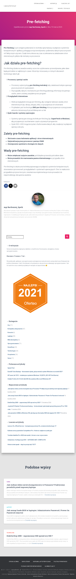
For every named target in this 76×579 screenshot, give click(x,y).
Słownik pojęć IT (50, 566)
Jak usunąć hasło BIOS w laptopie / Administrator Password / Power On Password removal (36, 395)
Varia (9, 358)
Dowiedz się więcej (50, 495)
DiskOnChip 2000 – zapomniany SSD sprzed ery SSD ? (24, 402)
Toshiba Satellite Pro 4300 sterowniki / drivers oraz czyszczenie (28, 435)
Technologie (11, 351)
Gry (9, 325)
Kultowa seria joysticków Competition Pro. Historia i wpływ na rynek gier (30, 430)
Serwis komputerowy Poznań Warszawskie (58, 574)
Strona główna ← (40, 3)
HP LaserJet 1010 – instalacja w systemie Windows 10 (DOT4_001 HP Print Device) (33, 375)
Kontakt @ (53, 3)
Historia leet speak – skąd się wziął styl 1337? (22, 444)
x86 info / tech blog (64, 8)
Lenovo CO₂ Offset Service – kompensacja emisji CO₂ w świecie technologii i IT (32, 426)
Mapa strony (26, 561)
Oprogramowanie (13, 343)
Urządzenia (11, 354)
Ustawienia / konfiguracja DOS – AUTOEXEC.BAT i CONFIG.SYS (27, 440)
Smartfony (11, 347)
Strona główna (14, 561)
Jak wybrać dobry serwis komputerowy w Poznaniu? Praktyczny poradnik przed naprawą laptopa (37, 388)
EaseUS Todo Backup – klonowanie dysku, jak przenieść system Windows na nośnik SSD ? (35, 371)
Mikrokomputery (13, 340)
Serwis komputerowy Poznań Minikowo (37, 574)
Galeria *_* (50, 8)
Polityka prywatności (60, 561)
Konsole (10, 332)
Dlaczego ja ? (65, 3)
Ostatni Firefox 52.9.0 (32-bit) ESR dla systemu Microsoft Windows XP (29, 379)
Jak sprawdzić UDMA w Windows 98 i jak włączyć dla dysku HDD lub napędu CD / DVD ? (34, 413)
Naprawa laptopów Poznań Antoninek (17, 574)
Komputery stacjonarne (15, 329)
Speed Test (11, 368)
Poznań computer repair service (31, 566)
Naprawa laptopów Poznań (42, 561)
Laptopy (10, 336)
